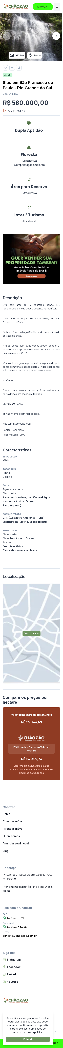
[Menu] (57, 7)
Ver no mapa (31, 633)
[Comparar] (19, 67)
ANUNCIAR (43, 6)
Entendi (27, 1039)
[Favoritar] (5, 67)
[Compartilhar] (12, 67)
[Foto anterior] (7, 36)
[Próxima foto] (56, 36)
